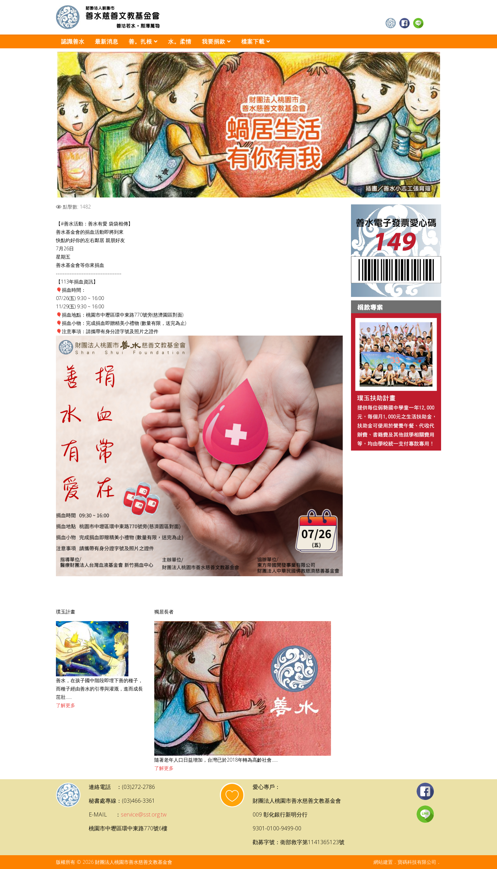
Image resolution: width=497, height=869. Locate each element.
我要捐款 (213, 41)
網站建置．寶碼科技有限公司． (407, 862)
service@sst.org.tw (144, 814)
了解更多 (65, 705)
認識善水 (73, 41)
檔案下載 (253, 41)
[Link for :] (248, 124)
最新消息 (106, 41)
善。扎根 (140, 41)
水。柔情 (180, 41)
